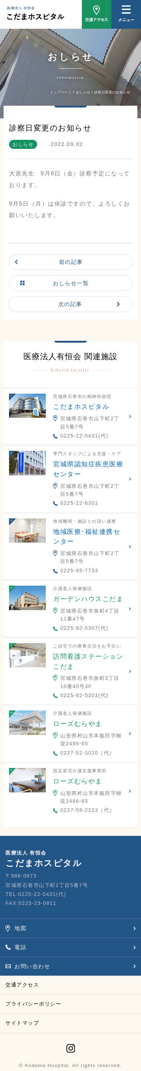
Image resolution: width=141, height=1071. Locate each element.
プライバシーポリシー (33, 1004)
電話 (20, 947)
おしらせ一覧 (71, 283)
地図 (20, 928)
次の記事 (70, 304)
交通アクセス (22, 985)
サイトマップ (22, 1023)
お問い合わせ (32, 966)
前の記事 (71, 262)
